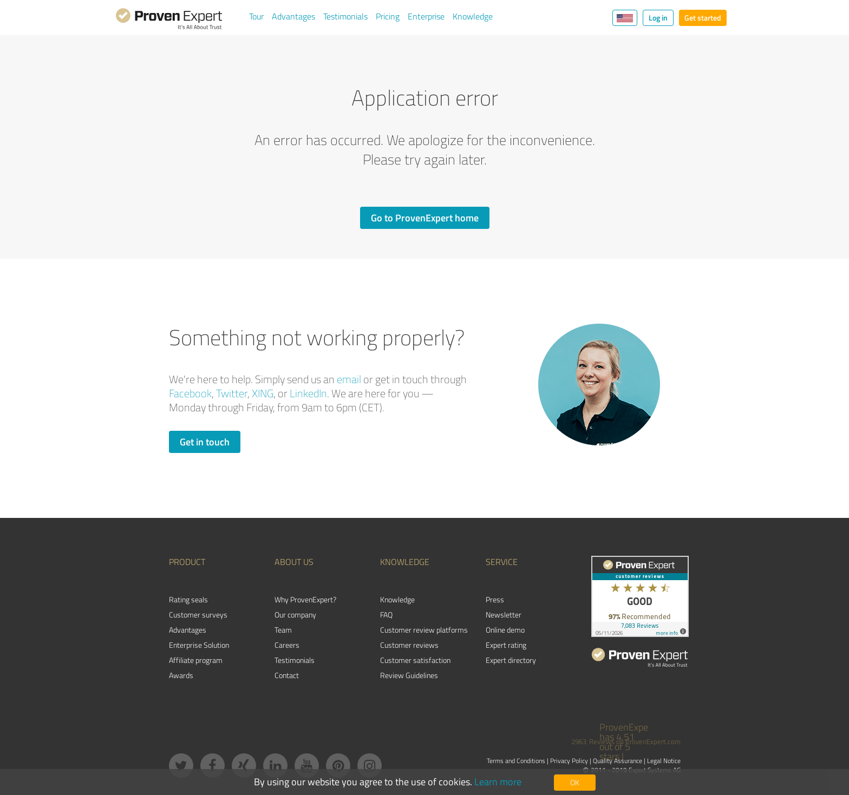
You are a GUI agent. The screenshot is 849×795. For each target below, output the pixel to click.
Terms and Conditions (516, 760)
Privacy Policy (569, 760)
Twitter (231, 393)
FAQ (386, 614)
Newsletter (503, 614)
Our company (295, 614)
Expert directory (511, 660)
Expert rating (506, 645)
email (349, 379)
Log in (658, 17)
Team (283, 630)
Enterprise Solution (199, 645)
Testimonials (345, 16)
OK (574, 782)
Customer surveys (198, 614)
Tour (256, 16)
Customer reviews (409, 645)
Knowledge (473, 16)
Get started (702, 17)
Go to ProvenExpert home (425, 218)
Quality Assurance (617, 760)
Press (495, 599)
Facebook (190, 393)
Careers (287, 645)
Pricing (388, 16)
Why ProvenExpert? (305, 599)
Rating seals (188, 599)
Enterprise (426, 16)
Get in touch (205, 442)
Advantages (293, 16)
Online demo (505, 630)
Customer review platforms (424, 630)
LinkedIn (308, 393)
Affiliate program (196, 660)
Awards (181, 675)
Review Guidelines (409, 675)
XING (262, 393)
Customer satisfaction (415, 660)
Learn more (497, 781)
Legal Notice (664, 760)
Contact (287, 675)
